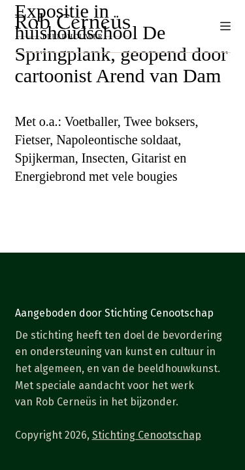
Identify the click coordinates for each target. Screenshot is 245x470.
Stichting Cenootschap (146, 435)
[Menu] (225, 26)
